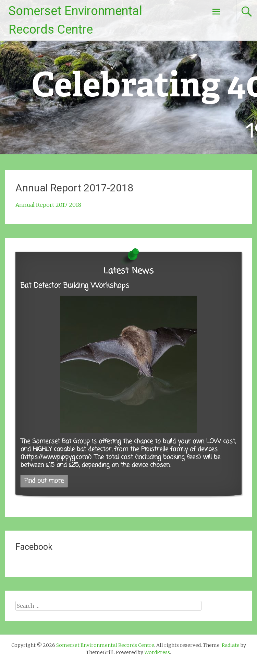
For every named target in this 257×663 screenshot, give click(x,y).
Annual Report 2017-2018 (48, 204)
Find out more (44, 481)
